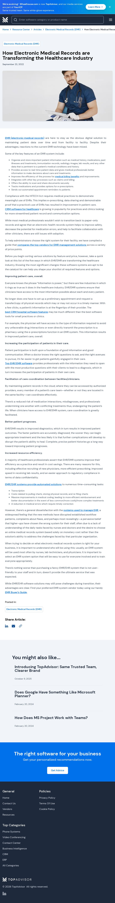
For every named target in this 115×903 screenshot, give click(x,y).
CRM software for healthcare (22, 209)
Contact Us (9, 803)
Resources (8, 814)
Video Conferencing (14, 837)
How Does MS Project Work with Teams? (51, 717)
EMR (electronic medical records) (24, 138)
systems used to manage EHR (80, 510)
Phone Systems (11, 831)
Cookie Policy (47, 809)
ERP (5, 859)
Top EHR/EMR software (18, 363)
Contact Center (12, 843)
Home (6, 797)
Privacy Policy (47, 797)
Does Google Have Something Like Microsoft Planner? (55, 694)
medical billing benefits (67, 176)
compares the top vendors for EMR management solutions (51, 245)
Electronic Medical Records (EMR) (21, 43)
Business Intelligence (15, 848)
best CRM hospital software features (26, 312)
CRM (5, 854)
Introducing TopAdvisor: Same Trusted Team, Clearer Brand (56, 668)
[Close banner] (109, 7)
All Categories (11, 865)
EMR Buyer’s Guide (16, 592)
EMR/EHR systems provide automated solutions (33, 484)
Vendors (7, 809)
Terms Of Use (47, 803)
